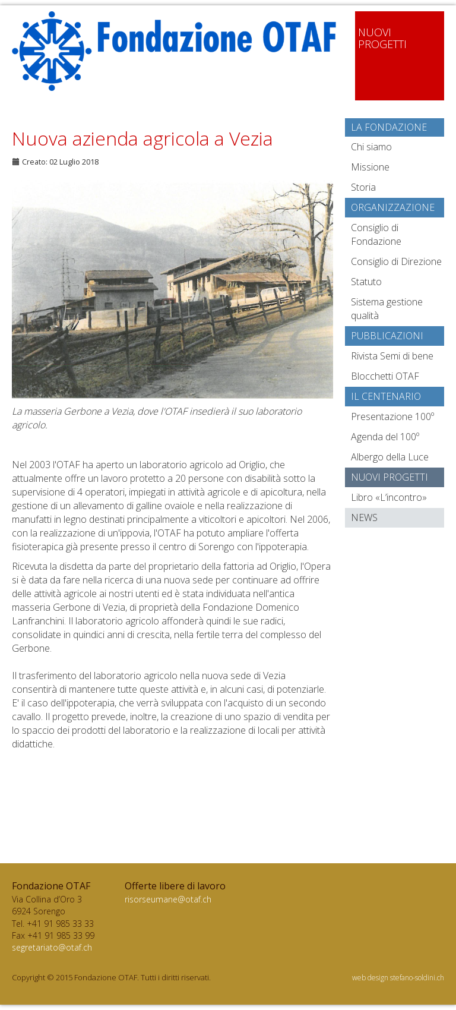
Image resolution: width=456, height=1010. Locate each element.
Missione (370, 166)
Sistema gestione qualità (387, 308)
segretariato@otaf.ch (52, 947)
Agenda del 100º (385, 436)
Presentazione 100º (392, 416)
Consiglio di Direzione (396, 261)
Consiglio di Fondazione (376, 234)
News (364, 517)
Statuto (366, 281)
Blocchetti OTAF (385, 376)
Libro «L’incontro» (389, 497)
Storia (363, 187)
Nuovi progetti (389, 477)
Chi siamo (371, 146)
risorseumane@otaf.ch (168, 899)
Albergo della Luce (390, 456)
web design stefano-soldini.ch (398, 978)
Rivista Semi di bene (392, 355)
